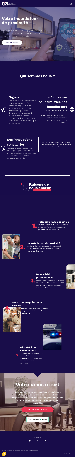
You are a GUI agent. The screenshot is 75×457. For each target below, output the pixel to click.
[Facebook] (29, 440)
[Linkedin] (45, 440)
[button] (71, 3)
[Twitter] (37, 440)
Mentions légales (68, 454)
